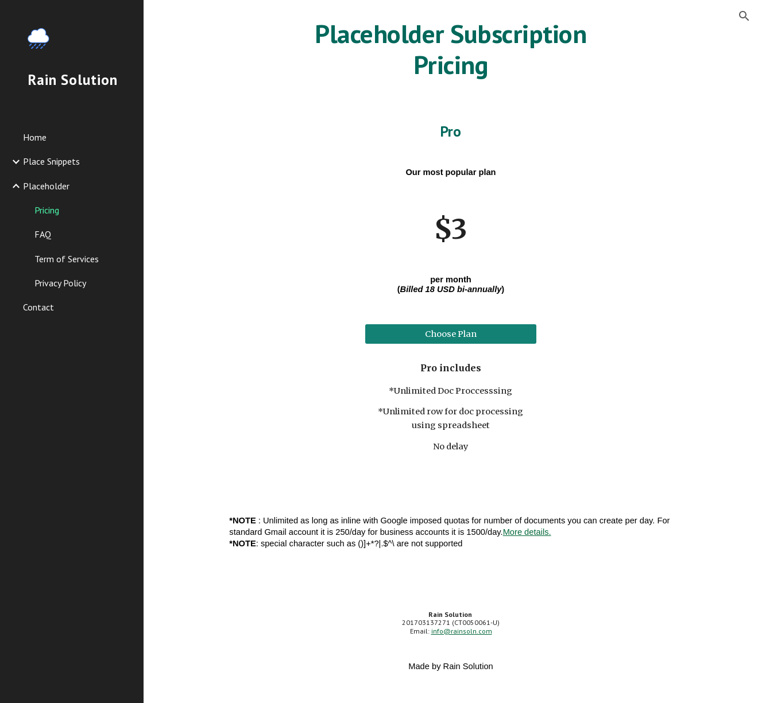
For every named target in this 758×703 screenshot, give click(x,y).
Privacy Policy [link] (60, 283)
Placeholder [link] (46, 186)
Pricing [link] (46, 210)
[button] (744, 16)
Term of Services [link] (66, 259)
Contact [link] (38, 307)
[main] (451, 50)
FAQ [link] (42, 234)
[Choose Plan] (450, 334)
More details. (527, 532)
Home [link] (35, 137)
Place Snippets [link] (51, 161)
